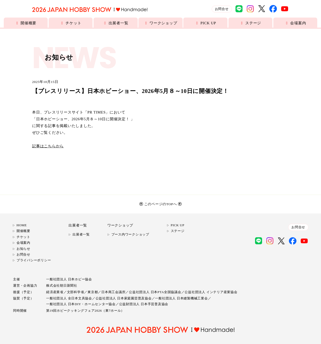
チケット (71, 23)
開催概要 (26, 23)
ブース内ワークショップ (130, 234)
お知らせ (23, 249)
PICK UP (205, 23)
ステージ (250, 23)
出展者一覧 (115, 23)
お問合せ (222, 9)
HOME (22, 225)
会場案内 (295, 23)
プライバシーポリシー (34, 260)
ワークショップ (160, 23)
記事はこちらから (48, 146)
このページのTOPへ (160, 204)
